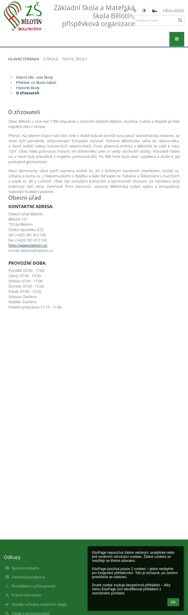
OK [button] (173, 602)
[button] (154, 10)
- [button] (135, 10)
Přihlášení (173, 10)
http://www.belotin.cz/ (27, 245)
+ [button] (126, 10)
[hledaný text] (159, 20)
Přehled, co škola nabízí (36, 82)
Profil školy (74, 59)
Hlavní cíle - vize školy (34, 77)
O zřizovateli (27, 92)
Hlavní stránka (23, 59)
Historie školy (28, 87)
